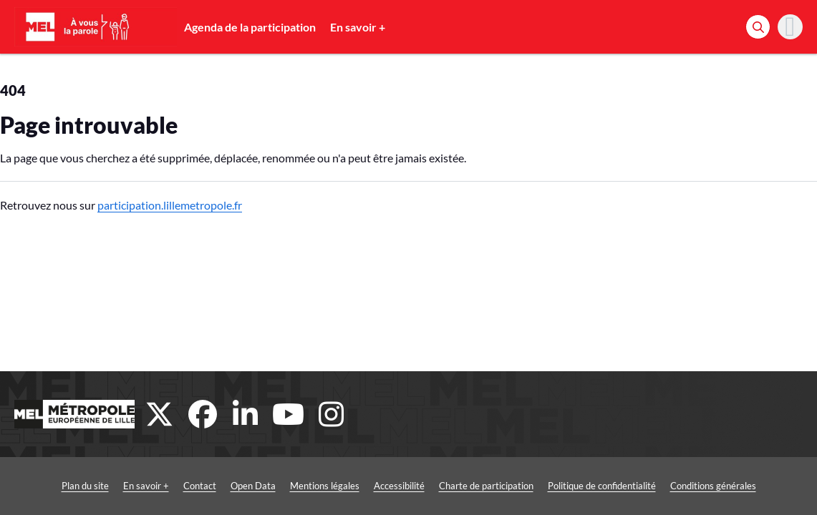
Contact (199, 485)
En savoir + (357, 27)
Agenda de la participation (250, 27)
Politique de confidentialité (602, 485)
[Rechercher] (757, 26)
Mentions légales (324, 485)
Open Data (253, 485)
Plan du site (85, 485)
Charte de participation (486, 485)
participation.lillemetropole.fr (169, 205)
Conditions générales (713, 485)
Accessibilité (399, 485)
